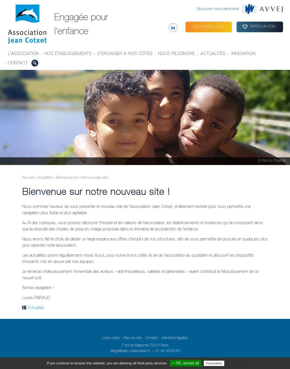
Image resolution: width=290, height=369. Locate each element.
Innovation (243, 54)
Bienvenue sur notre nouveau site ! (96, 192)
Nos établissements (68, 54)
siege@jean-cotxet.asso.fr (130, 351)
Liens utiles (110, 338)
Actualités (213, 54)
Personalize (214, 363)
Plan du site (133, 338)
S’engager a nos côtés (125, 54)
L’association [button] (23, 54)
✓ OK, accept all (185, 363)
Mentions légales (175, 338)
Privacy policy (237, 363)
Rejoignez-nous (209, 27)
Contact (18, 63)
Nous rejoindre (176, 54)
